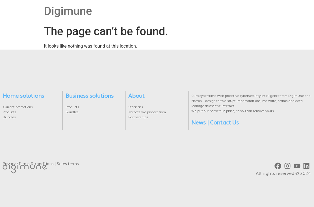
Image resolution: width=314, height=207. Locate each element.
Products (9, 112)
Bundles (9, 117)
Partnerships (138, 117)
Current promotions (18, 107)
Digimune (68, 11)
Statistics (135, 107)
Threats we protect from (147, 112)
